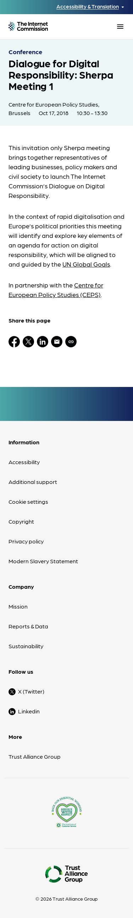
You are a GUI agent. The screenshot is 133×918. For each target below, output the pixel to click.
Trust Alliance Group (35, 756)
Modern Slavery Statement (43, 561)
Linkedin (29, 711)
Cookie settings (28, 501)
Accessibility (24, 462)
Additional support (33, 481)
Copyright (21, 521)
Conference (25, 52)
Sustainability (26, 646)
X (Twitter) (31, 691)
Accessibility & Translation (87, 7)
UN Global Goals (86, 264)
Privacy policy (26, 541)
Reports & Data (28, 626)
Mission (18, 606)
